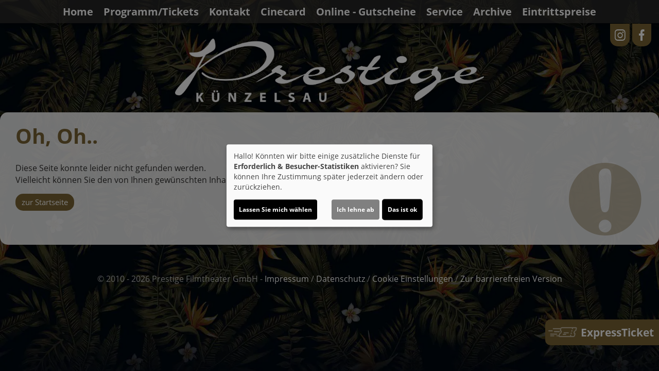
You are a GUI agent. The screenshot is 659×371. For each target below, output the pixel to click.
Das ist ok (402, 209)
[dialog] (329, 185)
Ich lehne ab (355, 209)
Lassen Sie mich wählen (275, 209)
